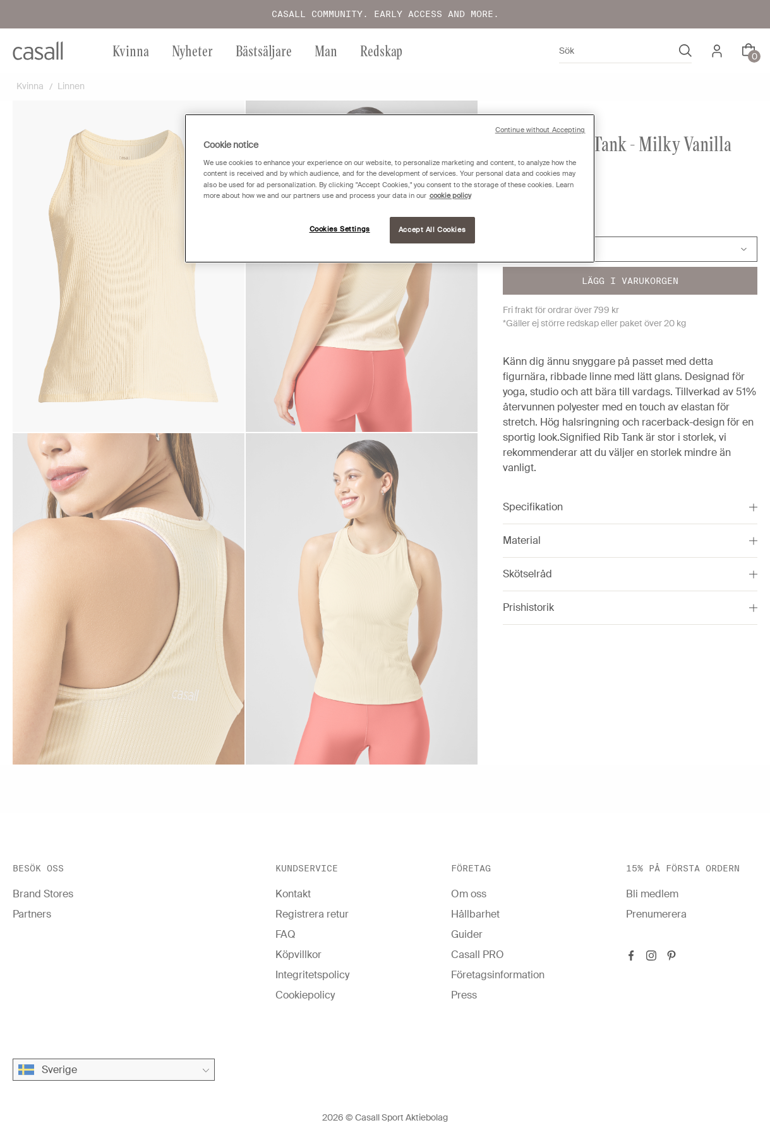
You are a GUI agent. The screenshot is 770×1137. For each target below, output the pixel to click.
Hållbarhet (475, 914)
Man (326, 50)
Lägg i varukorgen (630, 281)
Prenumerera (656, 914)
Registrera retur (312, 914)
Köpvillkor (298, 954)
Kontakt (293, 893)
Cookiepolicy (305, 995)
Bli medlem (652, 893)
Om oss (468, 893)
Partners (32, 914)
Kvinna (130, 50)
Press (464, 995)
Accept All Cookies (432, 230)
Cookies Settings (340, 229)
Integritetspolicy (312, 974)
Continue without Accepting (540, 130)
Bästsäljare (264, 50)
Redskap (381, 50)
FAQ (285, 934)
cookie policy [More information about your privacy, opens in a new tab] (450, 195)
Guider (467, 934)
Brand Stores (43, 893)
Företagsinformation (497, 974)
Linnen (71, 86)
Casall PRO (477, 954)
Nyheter (192, 50)
